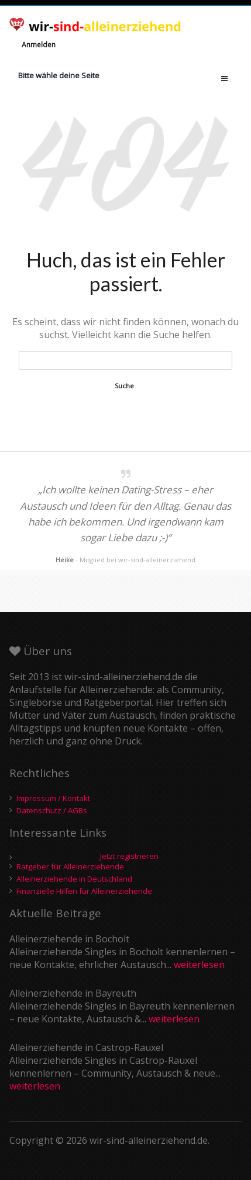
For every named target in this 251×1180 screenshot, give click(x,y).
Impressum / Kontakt (53, 798)
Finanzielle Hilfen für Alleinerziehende (84, 891)
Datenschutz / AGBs (51, 810)
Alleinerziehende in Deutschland (74, 878)
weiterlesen (199, 964)
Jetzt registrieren (129, 856)
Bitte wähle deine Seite (58, 75)
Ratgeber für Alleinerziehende (70, 866)
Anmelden (39, 45)
